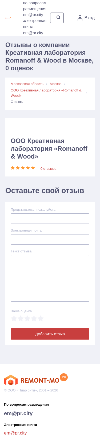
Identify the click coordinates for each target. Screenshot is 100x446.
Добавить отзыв (50, 334)
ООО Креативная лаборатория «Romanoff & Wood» (46, 93)
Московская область (27, 84)
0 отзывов (49, 169)
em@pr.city (18, 413)
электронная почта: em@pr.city (34, 26)
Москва (56, 84)
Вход (86, 18)
